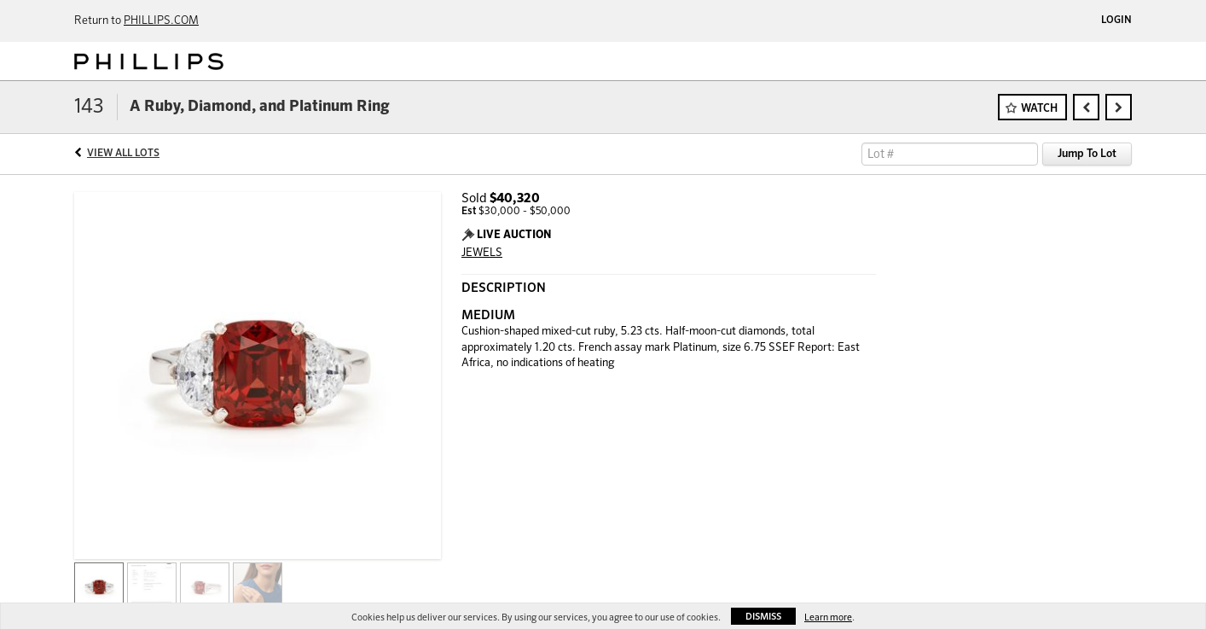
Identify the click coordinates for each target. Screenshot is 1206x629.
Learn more (828, 617)
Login (1116, 20)
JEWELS (481, 253)
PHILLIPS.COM (161, 20)
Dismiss (763, 616)
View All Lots (123, 154)
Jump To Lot (1087, 154)
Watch (1039, 108)
